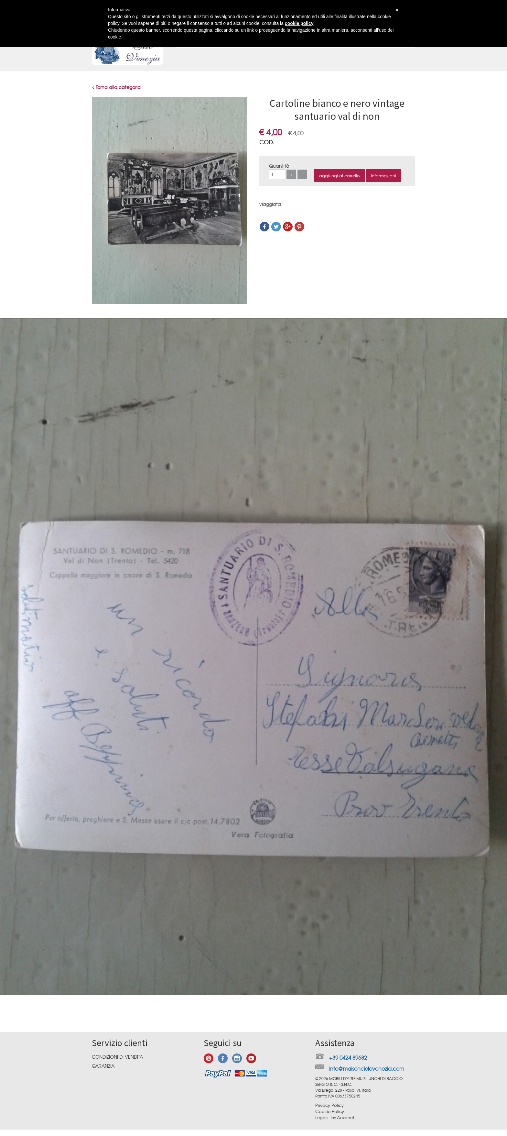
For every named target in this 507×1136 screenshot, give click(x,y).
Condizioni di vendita (117, 1056)
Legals (321, 1117)
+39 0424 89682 (348, 1057)
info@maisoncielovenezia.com (366, 1068)
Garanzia (103, 1066)
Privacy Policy (329, 1105)
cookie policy (299, 23)
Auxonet (345, 1117)
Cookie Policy (329, 1111)
